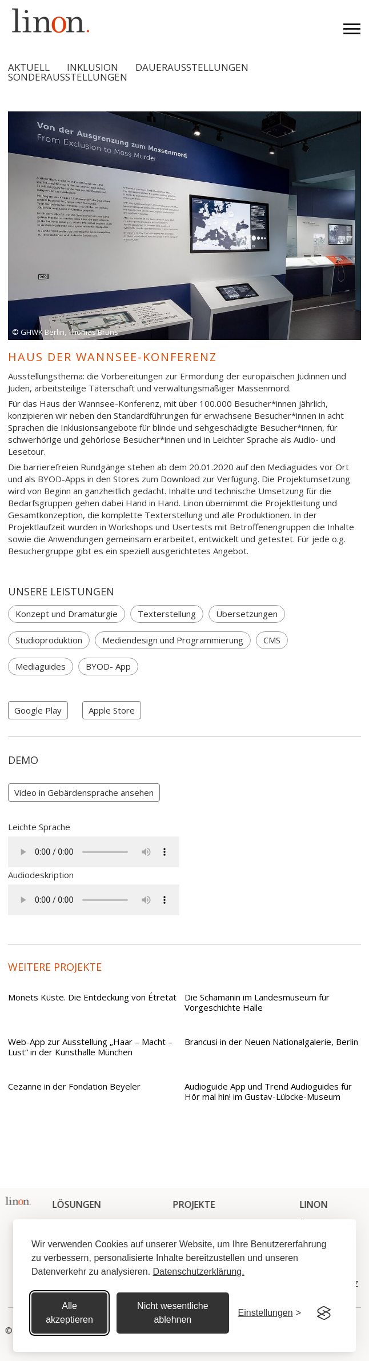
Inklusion (92, 67)
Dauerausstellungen (191, 67)
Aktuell (29, 67)
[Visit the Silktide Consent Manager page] (324, 1313)
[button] (344, 28)
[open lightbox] (84, 792)
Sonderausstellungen (67, 77)
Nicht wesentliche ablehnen (172, 1312)
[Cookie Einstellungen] (269, 1313)
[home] (48, 20)
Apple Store (112, 710)
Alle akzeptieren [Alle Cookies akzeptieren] (69, 1312)
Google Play (38, 710)
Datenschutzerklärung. (198, 1271)
